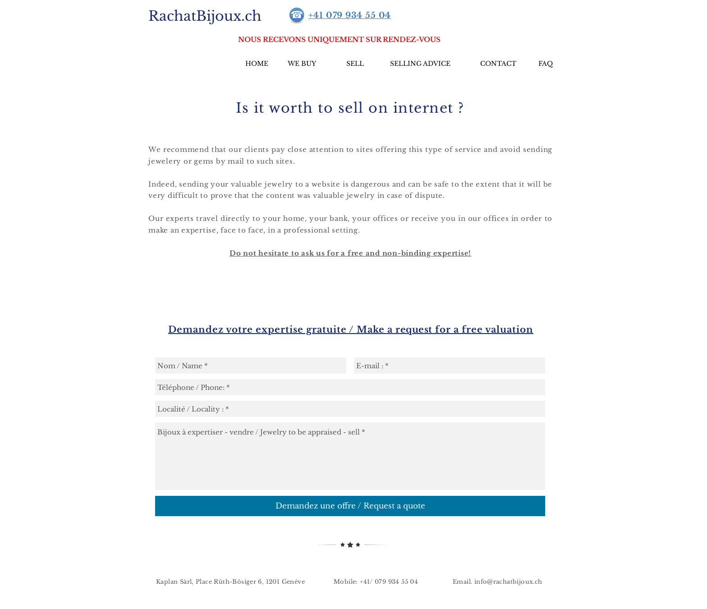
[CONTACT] (498, 64)
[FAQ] (545, 64)
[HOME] (256, 64)
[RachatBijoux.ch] (205, 16)
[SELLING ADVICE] (420, 64)
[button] (339, 39)
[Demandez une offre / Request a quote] (350, 506)
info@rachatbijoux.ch (508, 582)
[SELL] (355, 64)
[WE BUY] (302, 64)
